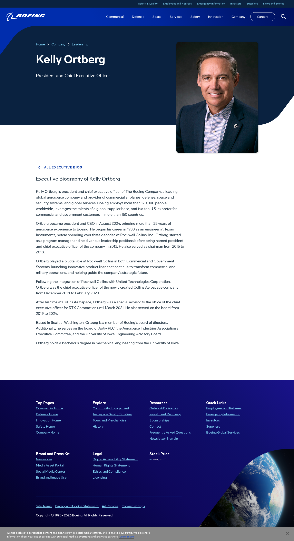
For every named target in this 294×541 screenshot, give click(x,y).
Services (176, 17)
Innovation (215, 17)
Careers (262, 17)
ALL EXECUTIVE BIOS (59, 167)
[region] (147, 534)
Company (238, 17)
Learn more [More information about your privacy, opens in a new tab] (126, 536)
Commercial (115, 17)
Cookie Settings (133, 506)
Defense (138, 17)
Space (157, 17)
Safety (195, 17)
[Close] (287, 533)
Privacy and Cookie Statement (77, 506)
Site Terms (44, 506)
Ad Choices (110, 506)
